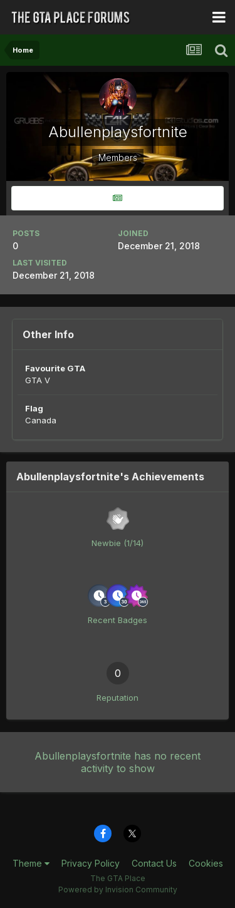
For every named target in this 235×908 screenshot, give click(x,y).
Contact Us (154, 863)
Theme (31, 863)
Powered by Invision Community (117, 889)
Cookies (206, 863)
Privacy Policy (90, 863)
